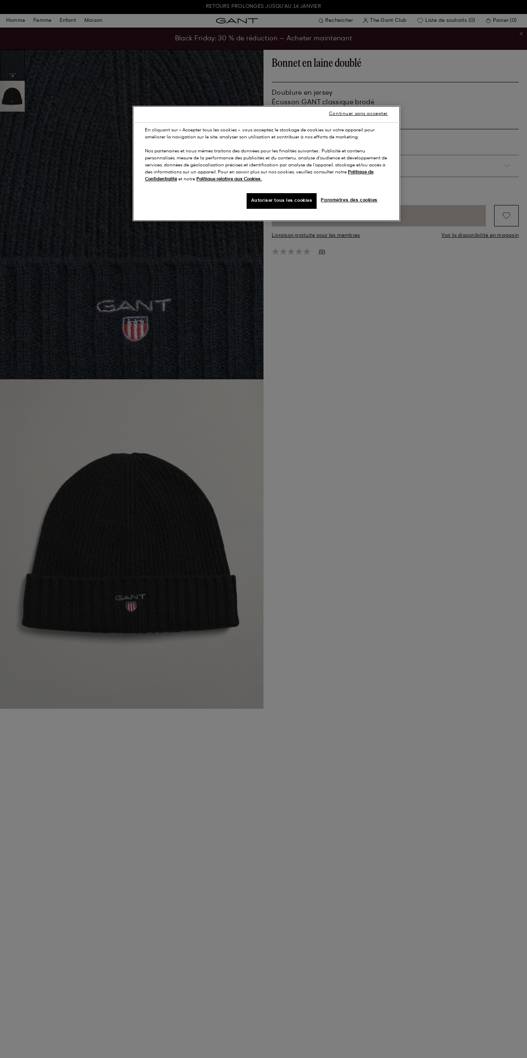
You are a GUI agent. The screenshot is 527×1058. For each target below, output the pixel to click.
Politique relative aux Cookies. (229, 179)
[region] (266, 163)
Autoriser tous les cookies (281, 200)
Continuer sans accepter (358, 113)
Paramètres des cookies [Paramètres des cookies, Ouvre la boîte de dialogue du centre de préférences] (349, 200)
